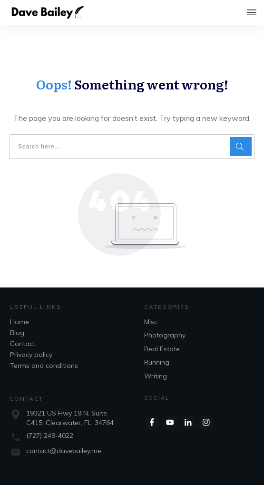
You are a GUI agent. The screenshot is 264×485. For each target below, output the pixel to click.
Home (19, 302)
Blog (17, 313)
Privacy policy (31, 335)
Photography (165, 316)
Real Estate (162, 330)
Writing (155, 357)
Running (156, 343)
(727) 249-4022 (49, 416)
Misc (150, 302)
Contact (22, 324)
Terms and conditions (44, 346)
